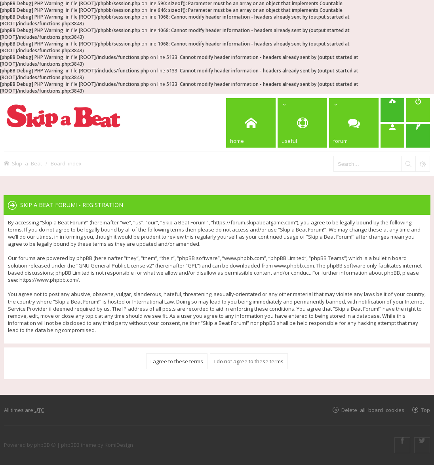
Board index (66, 163)
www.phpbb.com (294, 265)
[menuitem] (418, 110)
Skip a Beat (27, 163)
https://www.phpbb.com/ (49, 279)
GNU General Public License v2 (115, 265)
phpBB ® (45, 444)
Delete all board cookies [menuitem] (372, 409)
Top (425, 409)
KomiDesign (119, 444)
